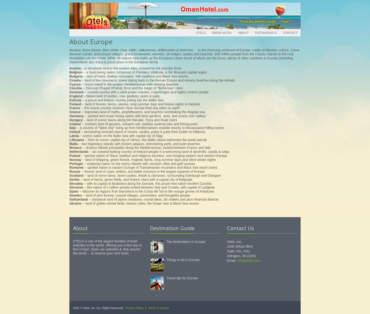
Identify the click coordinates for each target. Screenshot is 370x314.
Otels (201, 32)
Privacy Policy (134, 308)
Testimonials (266, 32)
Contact (290, 32)
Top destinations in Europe (186, 242)
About (243, 32)
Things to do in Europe (183, 260)
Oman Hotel (222, 32)
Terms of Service (158, 308)
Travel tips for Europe (182, 278)
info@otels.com (248, 260)
